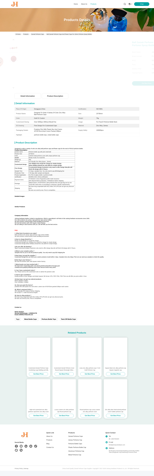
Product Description (55, 96)
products (93, 4)
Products (25, 34)
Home (76, 4)
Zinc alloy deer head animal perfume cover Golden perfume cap (115, 416)
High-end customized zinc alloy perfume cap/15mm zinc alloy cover (38, 416)
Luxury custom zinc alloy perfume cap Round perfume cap (64, 416)
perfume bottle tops (49, 324)
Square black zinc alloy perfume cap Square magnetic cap (115, 374)
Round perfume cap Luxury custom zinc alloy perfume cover (90, 416)
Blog (47, 449)
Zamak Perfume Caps (37, 34)
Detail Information (28, 96)
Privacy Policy (19, 474)
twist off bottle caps (68, 324)
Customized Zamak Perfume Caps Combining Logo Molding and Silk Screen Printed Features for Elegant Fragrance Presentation (38, 374)
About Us (49, 441)
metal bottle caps (30, 324)
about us (84, 4)
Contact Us (50, 452)
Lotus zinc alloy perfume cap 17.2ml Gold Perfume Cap (90, 374)
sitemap (26, 474)
